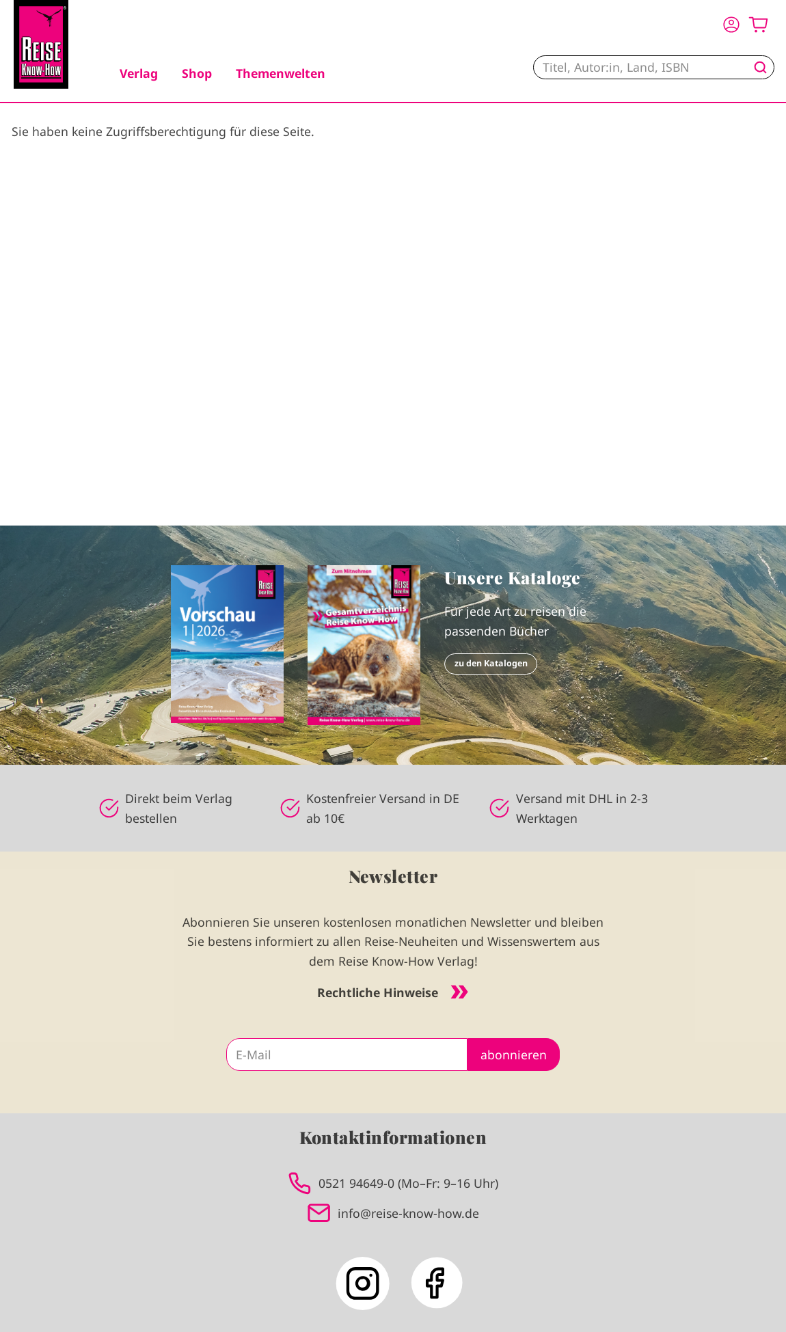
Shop (197, 73)
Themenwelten (280, 73)
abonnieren (513, 1054)
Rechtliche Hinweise (392, 992)
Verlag (139, 73)
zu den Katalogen (491, 663)
